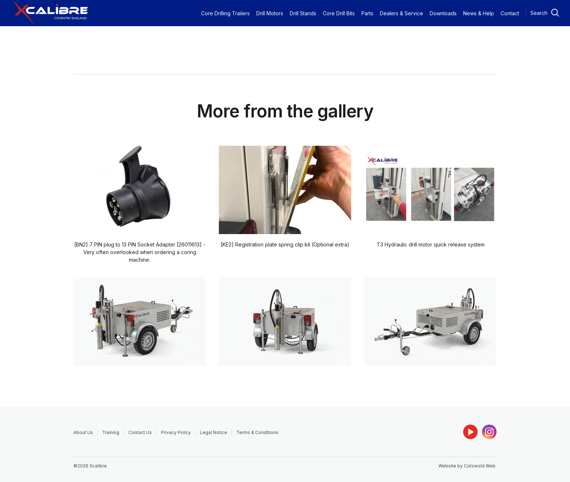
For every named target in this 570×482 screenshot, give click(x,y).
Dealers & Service (401, 13)
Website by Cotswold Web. (467, 466)
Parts (367, 13)
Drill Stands (303, 13)
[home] (50, 13)
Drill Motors (269, 13)
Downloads (443, 13)
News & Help (478, 13)
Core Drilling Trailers (225, 13)
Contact (510, 13)
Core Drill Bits (339, 13)
